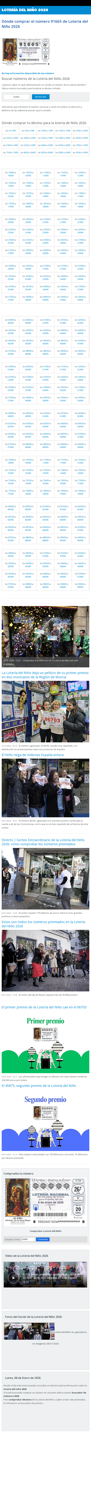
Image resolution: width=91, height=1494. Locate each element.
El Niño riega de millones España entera (33, 755)
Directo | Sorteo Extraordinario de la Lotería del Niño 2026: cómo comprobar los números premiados (43, 842)
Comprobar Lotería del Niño (45, 1231)
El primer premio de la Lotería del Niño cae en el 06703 (44, 1007)
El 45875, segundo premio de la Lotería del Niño (39, 1085)
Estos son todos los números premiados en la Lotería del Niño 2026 (43, 924)
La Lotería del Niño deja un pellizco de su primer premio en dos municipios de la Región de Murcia (45, 674)
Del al (10, 130)
